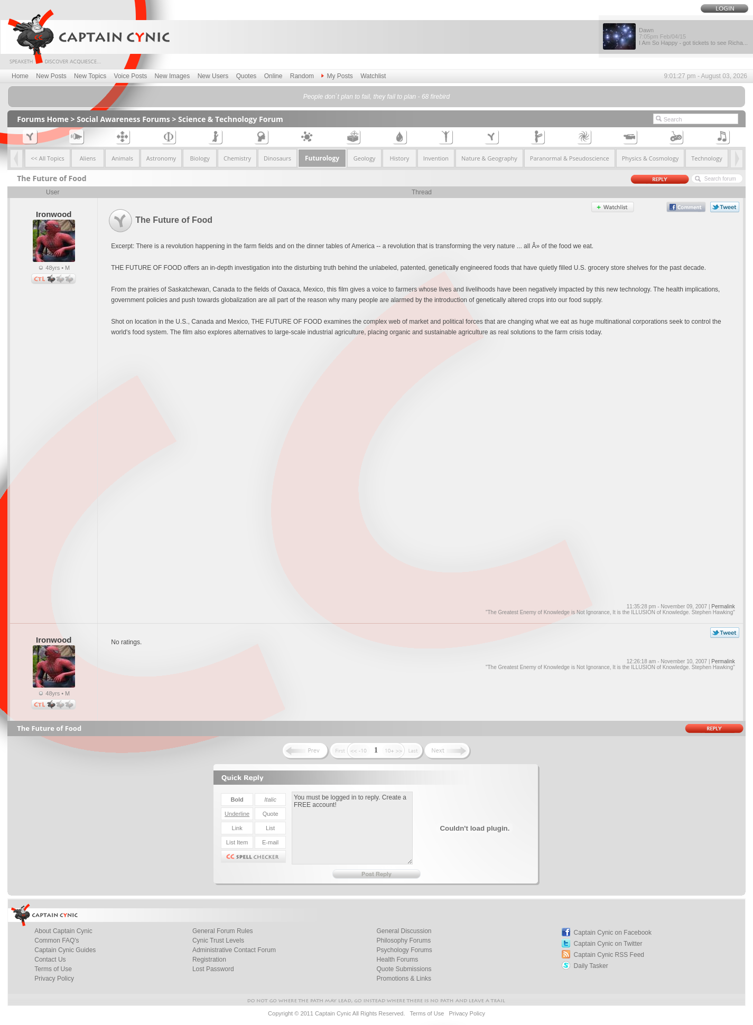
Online (273, 76)
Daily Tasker (591, 966)
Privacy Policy (54, 978)
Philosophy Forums (404, 940)
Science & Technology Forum (230, 119)
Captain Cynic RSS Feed (609, 954)
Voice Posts (130, 76)
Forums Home (43, 119)
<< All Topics (47, 158)
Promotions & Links (404, 978)
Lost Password (213, 969)
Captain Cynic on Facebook (613, 932)
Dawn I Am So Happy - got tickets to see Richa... (693, 36)
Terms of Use (53, 969)
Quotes (246, 76)
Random (302, 76)
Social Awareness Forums (123, 119)
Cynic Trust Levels (218, 940)
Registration (209, 959)
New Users (213, 76)
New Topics (90, 76)
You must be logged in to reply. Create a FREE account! (352, 828)
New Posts (51, 76)
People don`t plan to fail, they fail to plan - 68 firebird (376, 96)
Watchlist (373, 76)
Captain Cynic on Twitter (608, 943)
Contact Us (50, 959)
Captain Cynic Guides (65, 950)
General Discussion (404, 931)
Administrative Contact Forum (234, 950)
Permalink (723, 606)
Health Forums (398, 959)
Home (20, 76)
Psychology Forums (404, 950)
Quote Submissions (404, 969)
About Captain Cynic (63, 931)
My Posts (336, 76)
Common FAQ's (56, 940)
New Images (172, 76)
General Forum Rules (222, 931)
